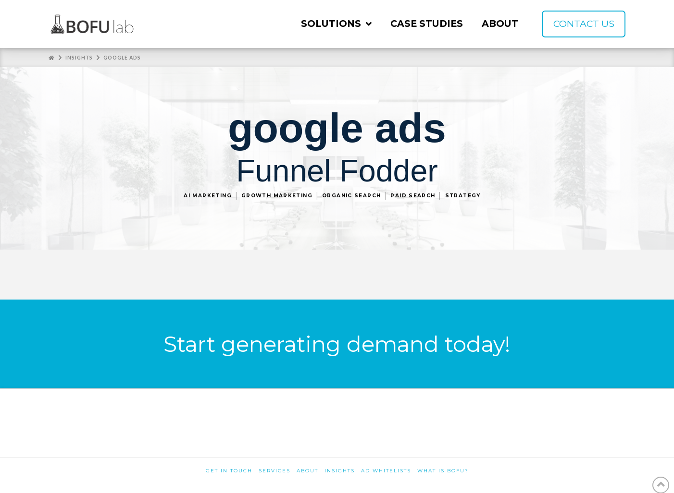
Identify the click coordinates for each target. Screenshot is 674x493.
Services (274, 471)
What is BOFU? (443, 471)
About (307, 471)
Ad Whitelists (386, 471)
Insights (340, 471)
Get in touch (229, 471)
